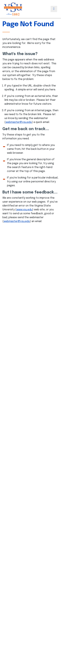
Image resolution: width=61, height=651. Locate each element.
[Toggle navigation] (54, 9)
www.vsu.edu (24, 209)
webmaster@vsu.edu (19, 122)
